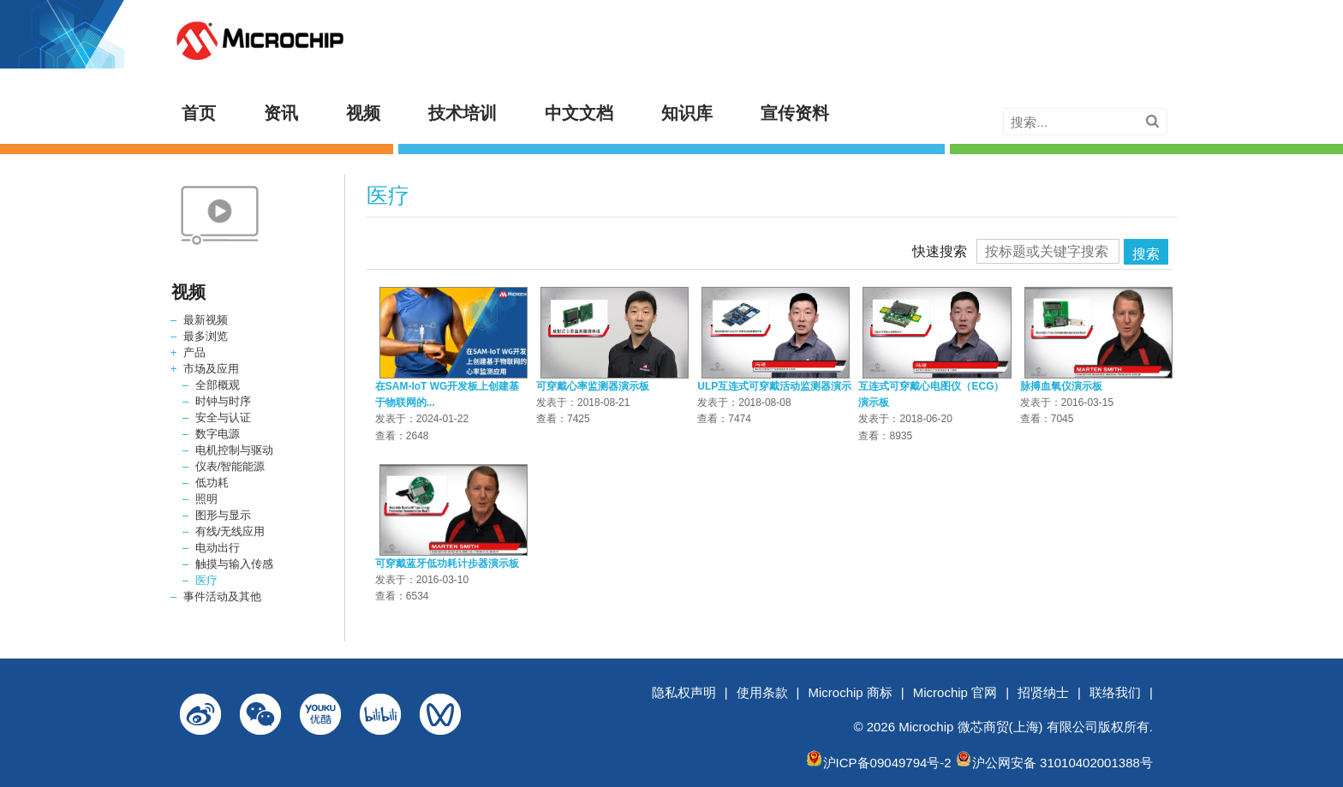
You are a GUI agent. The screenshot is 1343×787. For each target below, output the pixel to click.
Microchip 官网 (955, 692)
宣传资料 (795, 113)
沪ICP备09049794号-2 (887, 762)
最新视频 (205, 319)
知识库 (687, 113)
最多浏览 (205, 336)
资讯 (281, 113)
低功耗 (212, 482)
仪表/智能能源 (230, 466)
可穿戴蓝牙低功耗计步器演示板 (447, 563)
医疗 (206, 580)
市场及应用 (211, 368)
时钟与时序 (223, 401)
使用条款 (762, 692)
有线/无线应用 (230, 531)
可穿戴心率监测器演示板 (592, 386)
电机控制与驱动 (234, 450)
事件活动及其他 (222, 596)
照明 (206, 498)
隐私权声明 (684, 692)
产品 (194, 352)
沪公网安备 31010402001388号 (1062, 762)
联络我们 (1115, 692)
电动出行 (217, 547)
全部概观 (217, 385)
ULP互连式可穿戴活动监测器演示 (774, 386)
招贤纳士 (1043, 692)
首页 (199, 113)
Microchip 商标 (850, 692)
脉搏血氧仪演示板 (1061, 386)
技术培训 (462, 113)
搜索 (1146, 254)
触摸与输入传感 (234, 563)
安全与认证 (223, 417)
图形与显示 (223, 515)
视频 (363, 113)
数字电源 (217, 433)
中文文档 (579, 113)
